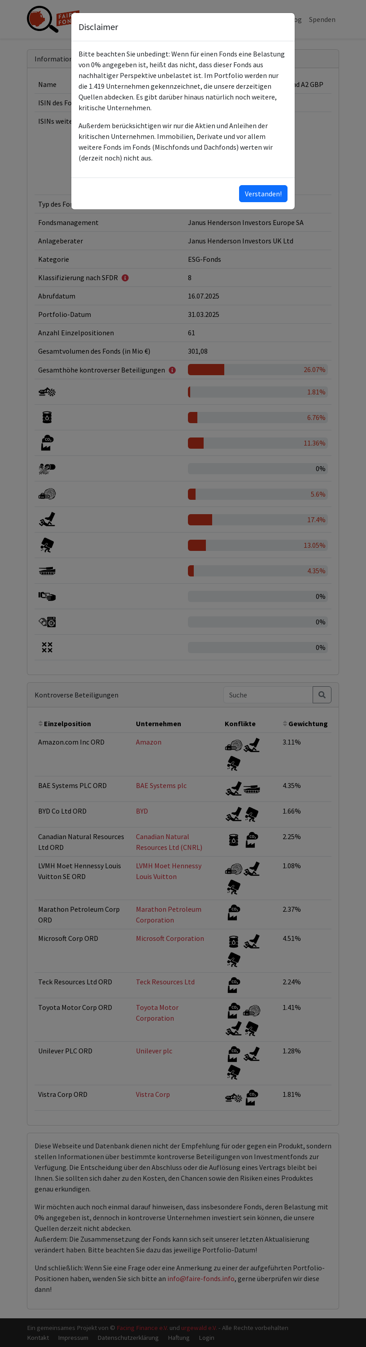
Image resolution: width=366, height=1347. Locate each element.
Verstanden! (263, 193)
